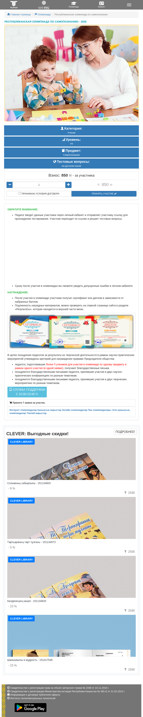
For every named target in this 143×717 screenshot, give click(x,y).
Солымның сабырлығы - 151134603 (29, 483)
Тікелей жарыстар (36, 413)
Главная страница (19, 14)
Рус (46, 7)
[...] (39, 185)
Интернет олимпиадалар (23, 410)
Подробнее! (125, 431)
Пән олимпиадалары (99, 410)
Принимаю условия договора (39, 193)
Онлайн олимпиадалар (74, 410)
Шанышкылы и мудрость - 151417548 (30, 659)
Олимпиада (43, 14)
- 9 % (11, 488)
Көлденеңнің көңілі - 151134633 (26, 601)
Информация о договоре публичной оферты (35, 694)
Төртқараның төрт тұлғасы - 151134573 (31, 542)
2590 (129, 492)
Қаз (40, 7)
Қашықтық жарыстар (49, 410)
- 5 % (11, 547)
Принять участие (104, 193)
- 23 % (12, 606)
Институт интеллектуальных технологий (32, 698)
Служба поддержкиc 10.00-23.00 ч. (27, 392)
